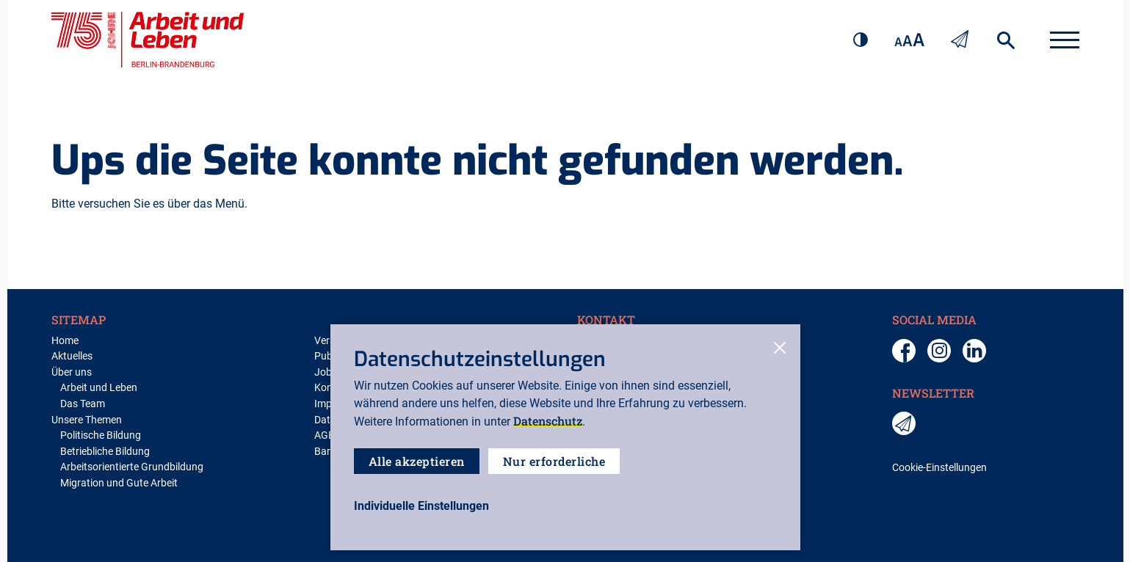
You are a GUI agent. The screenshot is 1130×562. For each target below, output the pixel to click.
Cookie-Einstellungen (939, 467)
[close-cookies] (780, 349)
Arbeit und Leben (98, 388)
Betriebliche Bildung (105, 451)
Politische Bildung (100, 435)
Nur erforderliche (554, 461)
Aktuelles (72, 356)
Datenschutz (547, 420)
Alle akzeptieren (417, 461)
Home (65, 341)
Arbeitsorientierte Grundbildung (131, 467)
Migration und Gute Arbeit (119, 483)
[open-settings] (421, 506)
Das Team (82, 404)
